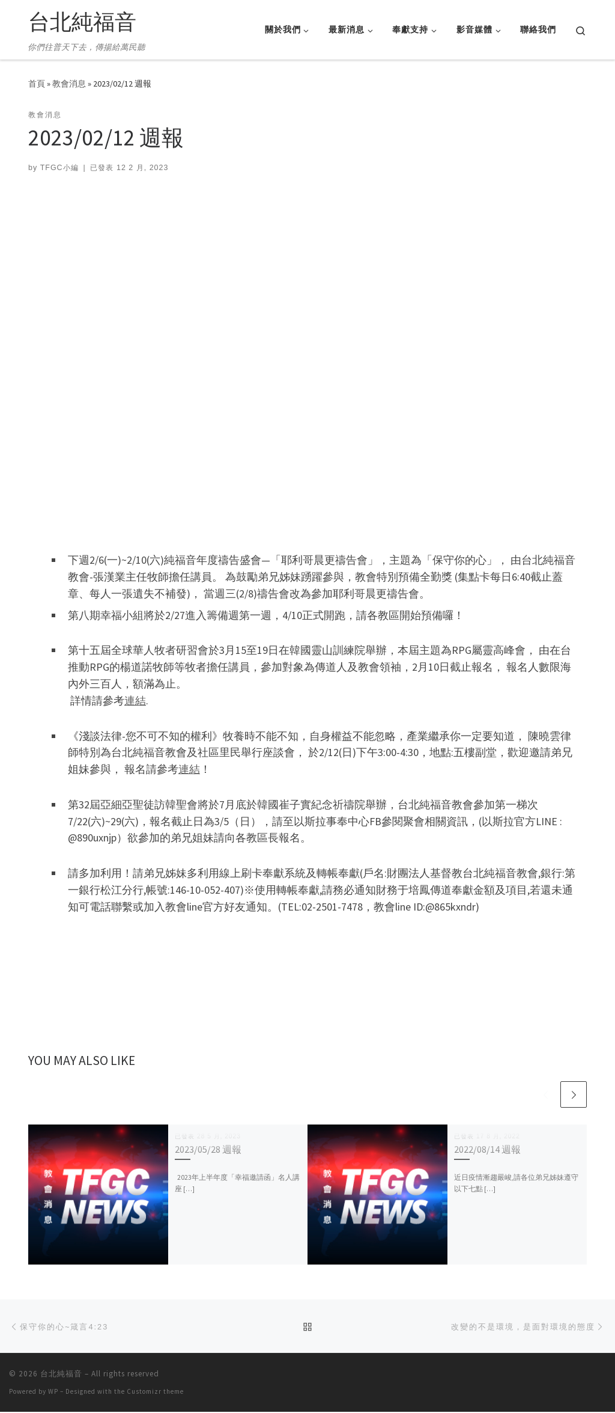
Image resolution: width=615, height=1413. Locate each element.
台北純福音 (61, 1375)
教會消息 (69, 83)
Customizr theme (155, 1392)
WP (53, 1392)
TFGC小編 (59, 167)
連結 (135, 700)
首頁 (36, 83)
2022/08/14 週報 (487, 1150)
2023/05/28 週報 (208, 1150)
